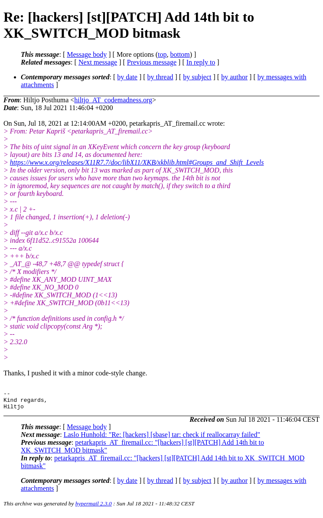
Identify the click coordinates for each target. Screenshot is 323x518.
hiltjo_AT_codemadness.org (113, 100)
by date (127, 77)
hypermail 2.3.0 (93, 507)
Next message (97, 62)
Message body (87, 54)
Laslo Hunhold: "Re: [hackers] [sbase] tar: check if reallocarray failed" (162, 438)
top (162, 54)
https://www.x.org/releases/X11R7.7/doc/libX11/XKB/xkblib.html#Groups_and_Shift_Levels (137, 162)
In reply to (200, 62)
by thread (160, 77)
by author (234, 77)
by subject (197, 77)
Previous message (151, 62)
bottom (179, 54)
